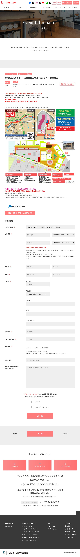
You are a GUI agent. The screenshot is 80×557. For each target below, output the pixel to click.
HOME (6, 8)
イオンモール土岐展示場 (29, 540)
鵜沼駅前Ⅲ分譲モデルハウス (30, 537)
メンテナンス (52, 526)
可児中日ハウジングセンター (30, 535)
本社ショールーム (27, 526)
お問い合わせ (69, 529)
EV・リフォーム (60, 8)
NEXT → (66, 434)
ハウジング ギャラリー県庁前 (30, 532)
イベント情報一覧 (8, 523)
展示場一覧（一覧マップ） (29, 523)
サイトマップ (69, 537)
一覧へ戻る (40, 434)
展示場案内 (46, 8)
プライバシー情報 (70, 532)
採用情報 (67, 526)
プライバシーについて (31, 394)
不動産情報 (33, 8)
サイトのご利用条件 (71, 535)
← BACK (14, 434)
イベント (20, 8)
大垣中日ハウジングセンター (30, 529)
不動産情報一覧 (7, 526)
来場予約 (50, 523)
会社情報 (67, 523)
